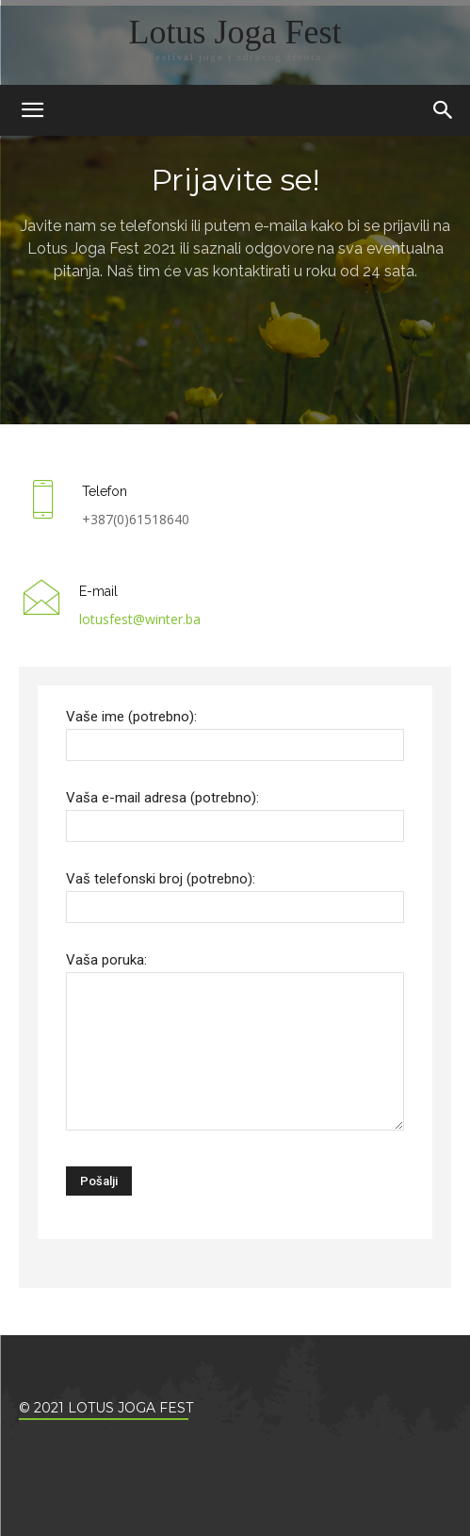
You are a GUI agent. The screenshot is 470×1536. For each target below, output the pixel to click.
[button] (443, 110)
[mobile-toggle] (32, 110)
